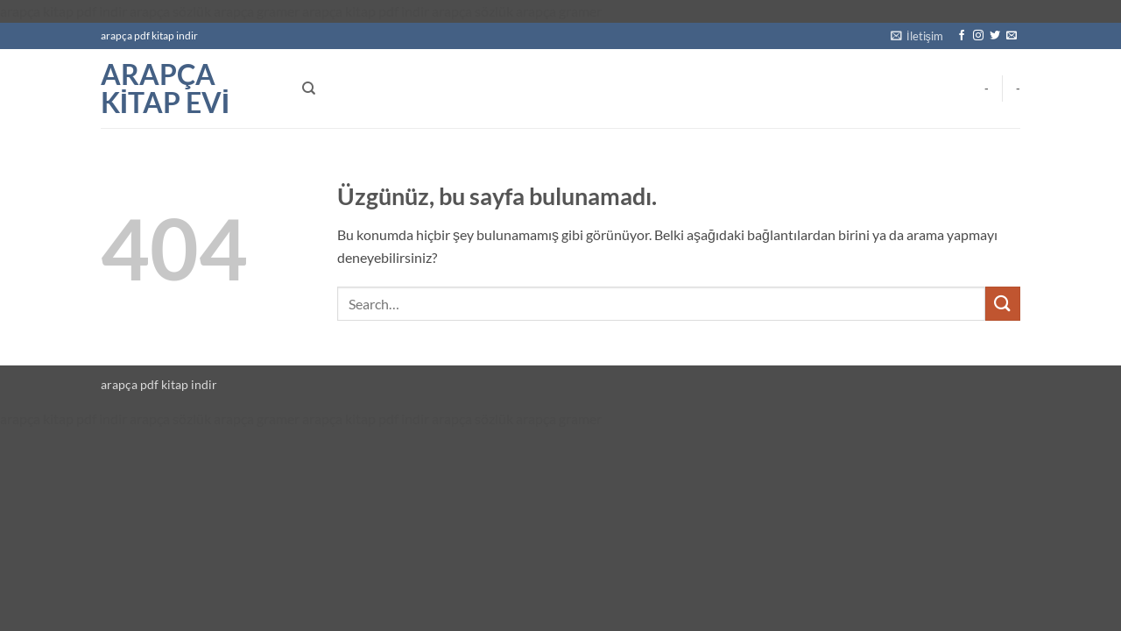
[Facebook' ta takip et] (961, 36)
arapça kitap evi (165, 88)
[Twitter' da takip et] (995, 36)
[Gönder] (1002, 304)
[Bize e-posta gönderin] (1011, 36)
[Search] (308, 88)
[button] (917, 36)
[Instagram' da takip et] (978, 36)
